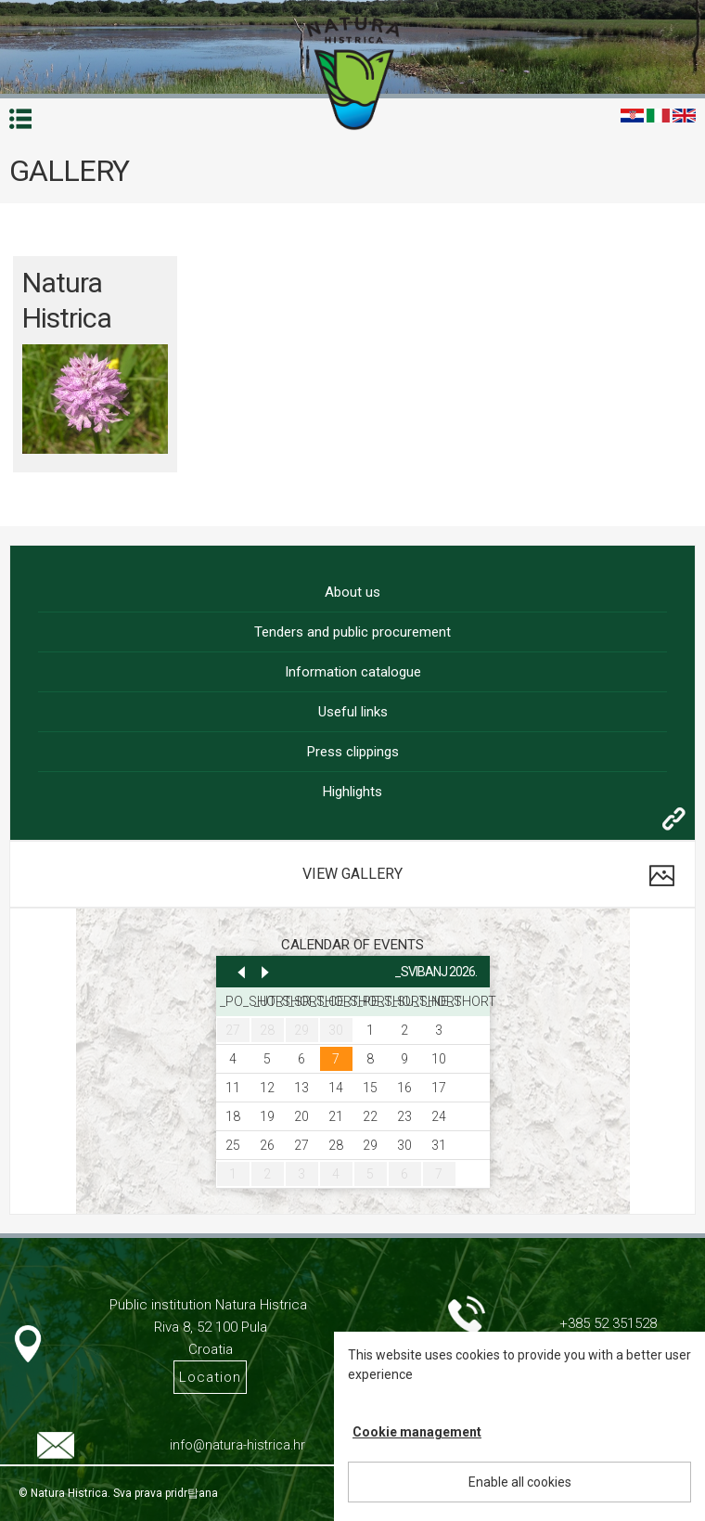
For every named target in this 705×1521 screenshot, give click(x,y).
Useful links (353, 711)
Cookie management (416, 1431)
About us (352, 592)
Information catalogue (353, 672)
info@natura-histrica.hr (237, 1444)
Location (210, 1377)
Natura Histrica (66, 300)
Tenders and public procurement (352, 632)
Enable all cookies (519, 1482)
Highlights (352, 791)
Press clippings (353, 751)
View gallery (352, 874)
